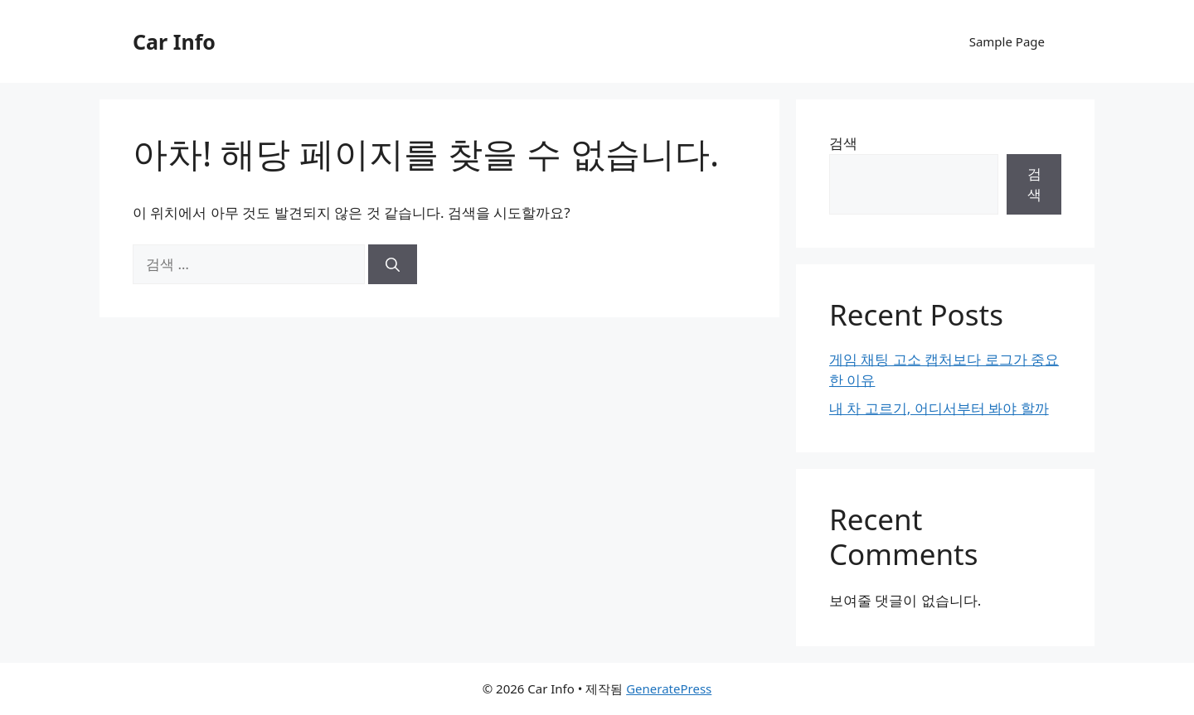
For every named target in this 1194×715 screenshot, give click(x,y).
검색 (843, 142)
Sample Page (1007, 41)
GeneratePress (668, 688)
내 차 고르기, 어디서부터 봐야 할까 (939, 408)
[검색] (392, 264)
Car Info (174, 41)
